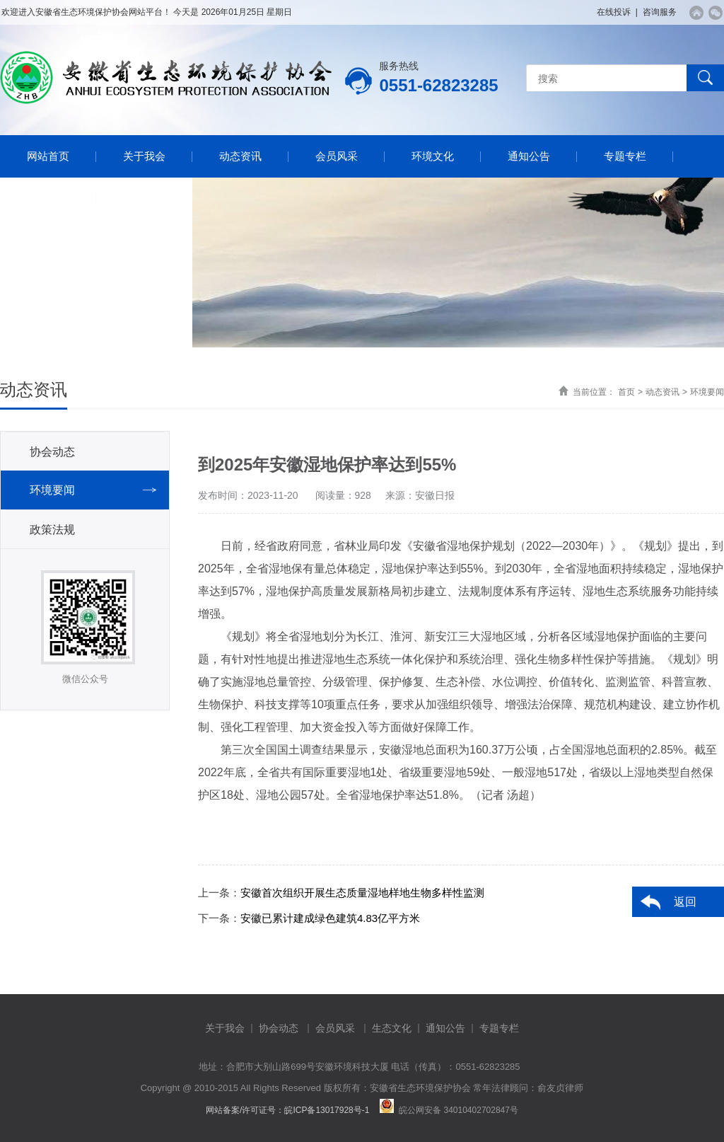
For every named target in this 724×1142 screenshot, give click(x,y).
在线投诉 (614, 12)
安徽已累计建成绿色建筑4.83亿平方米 (330, 918)
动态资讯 (240, 156)
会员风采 (336, 156)
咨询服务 (660, 12)
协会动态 (52, 452)
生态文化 (391, 1028)
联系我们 (144, 198)
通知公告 (529, 156)
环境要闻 (707, 392)
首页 (626, 392)
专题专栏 (625, 156)
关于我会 (144, 156)
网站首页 (48, 156)
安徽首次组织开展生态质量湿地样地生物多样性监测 (362, 893)
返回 (685, 902)
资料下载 (48, 198)
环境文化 (432, 156)
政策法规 (52, 530)
